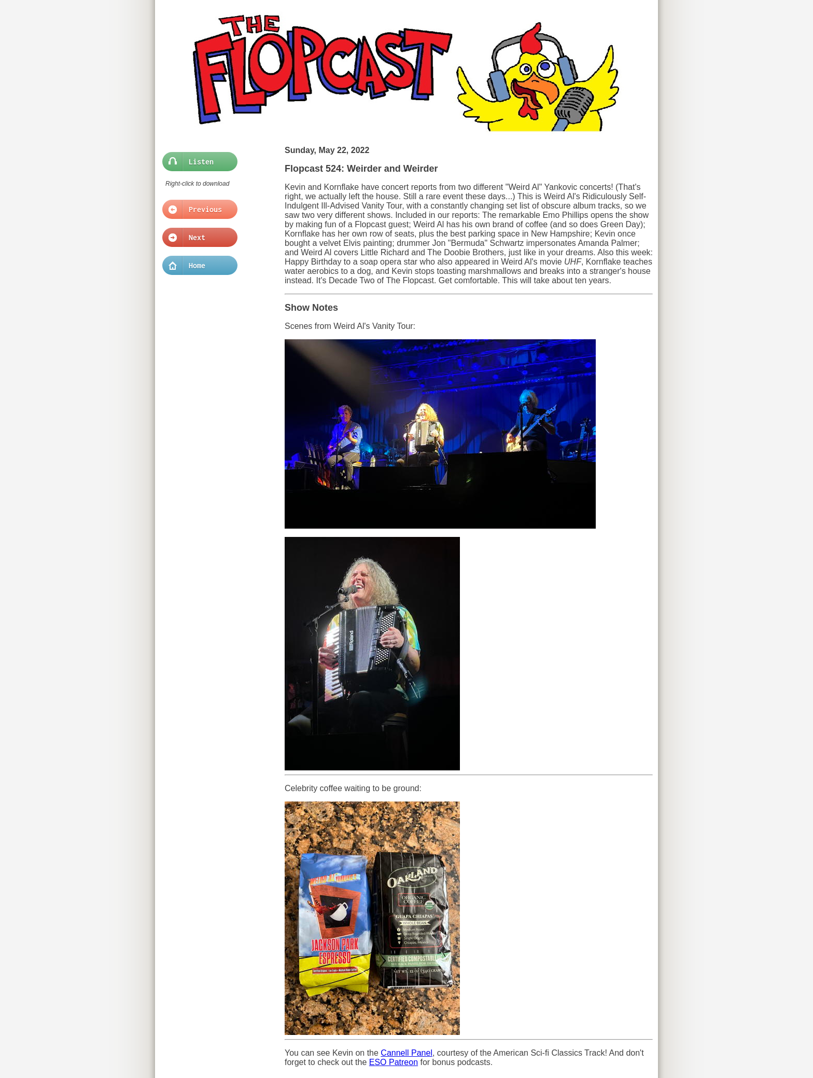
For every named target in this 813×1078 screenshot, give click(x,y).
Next (196, 237)
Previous (196, 209)
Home (196, 265)
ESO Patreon (393, 1062)
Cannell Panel (406, 1052)
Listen (196, 162)
